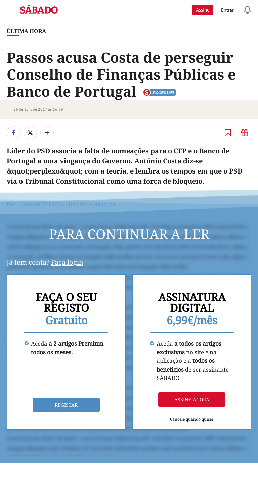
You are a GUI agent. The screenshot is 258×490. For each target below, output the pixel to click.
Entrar (227, 10)
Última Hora (26, 31)
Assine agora (191, 399)
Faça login (67, 262)
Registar (66, 405)
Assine (203, 10)
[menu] (11, 10)
